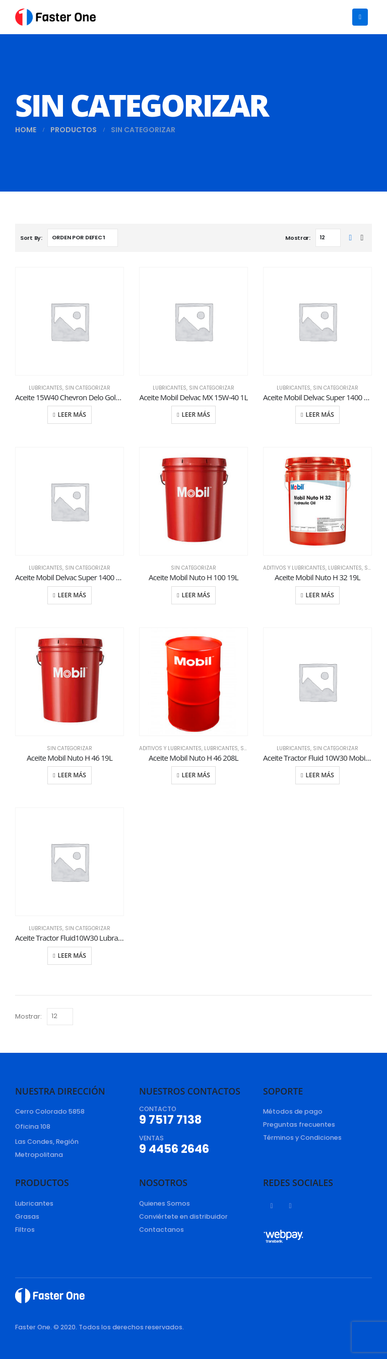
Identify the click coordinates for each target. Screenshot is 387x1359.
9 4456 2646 (174, 1149)
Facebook (271, 1205)
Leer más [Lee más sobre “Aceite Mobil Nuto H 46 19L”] (72, 775)
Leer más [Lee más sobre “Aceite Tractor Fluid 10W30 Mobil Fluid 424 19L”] (320, 775)
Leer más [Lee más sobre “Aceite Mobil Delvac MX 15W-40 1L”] (196, 414)
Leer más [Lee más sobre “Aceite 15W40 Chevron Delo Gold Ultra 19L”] (72, 414)
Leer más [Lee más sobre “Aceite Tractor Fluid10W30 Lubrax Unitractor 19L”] (72, 955)
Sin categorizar (87, 388)
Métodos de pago (292, 1111)
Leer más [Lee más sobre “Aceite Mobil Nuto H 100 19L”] (196, 595)
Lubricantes (45, 388)
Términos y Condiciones (302, 1137)
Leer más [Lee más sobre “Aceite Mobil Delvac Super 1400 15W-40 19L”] (320, 414)
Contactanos (161, 1229)
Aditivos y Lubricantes (294, 568)
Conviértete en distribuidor (183, 1216)
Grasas (27, 1216)
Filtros (25, 1229)
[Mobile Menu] (360, 17)
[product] (69, 321)
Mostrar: (297, 238)
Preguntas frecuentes (299, 1124)
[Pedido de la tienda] (82, 238)
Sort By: (31, 238)
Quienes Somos (164, 1203)
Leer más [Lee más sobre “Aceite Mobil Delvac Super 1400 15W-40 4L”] (72, 595)
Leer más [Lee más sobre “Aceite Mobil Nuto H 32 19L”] (320, 595)
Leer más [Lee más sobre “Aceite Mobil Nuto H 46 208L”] (196, 775)
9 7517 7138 (170, 1120)
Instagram (290, 1205)
